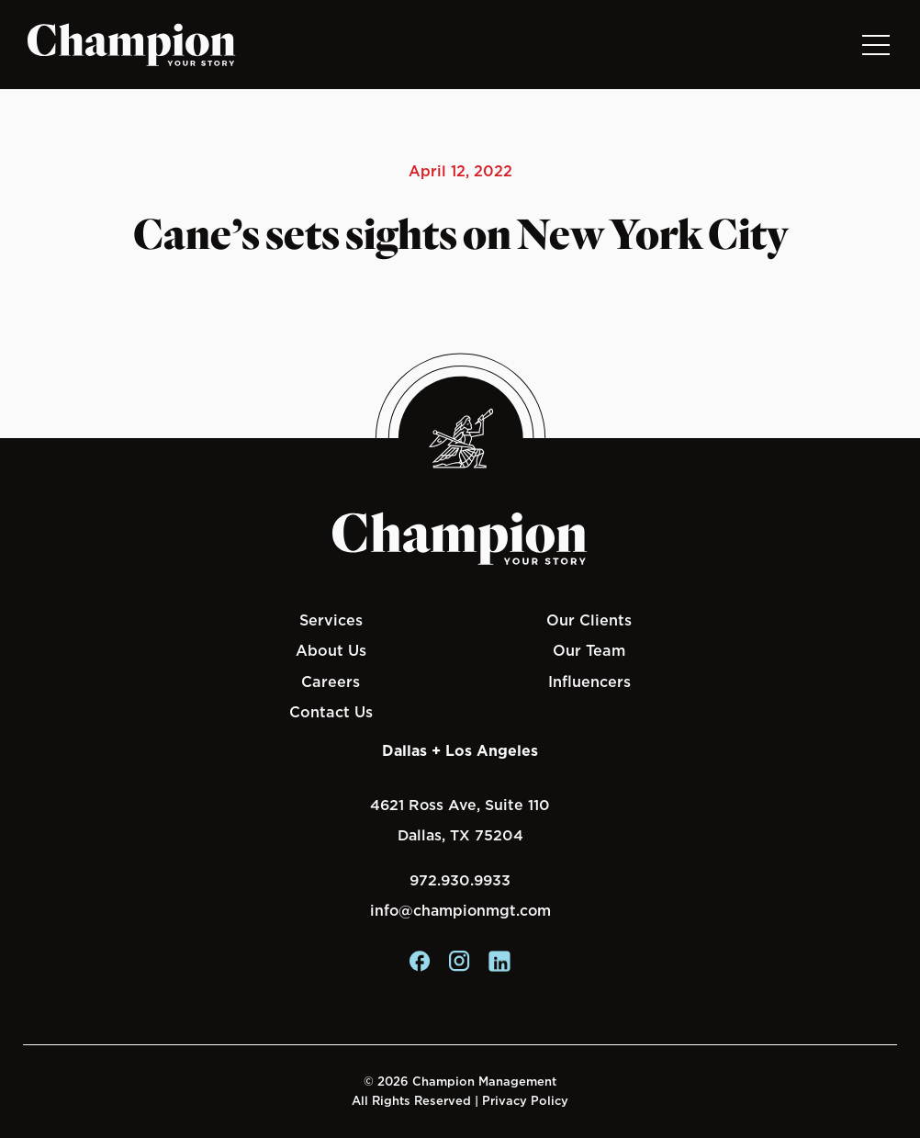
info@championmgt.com (460, 910)
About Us (331, 650)
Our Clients (589, 620)
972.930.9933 (460, 880)
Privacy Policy (525, 1101)
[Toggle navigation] (875, 44)
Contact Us (331, 712)
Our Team (589, 650)
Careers (330, 681)
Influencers (589, 681)
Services (331, 620)
